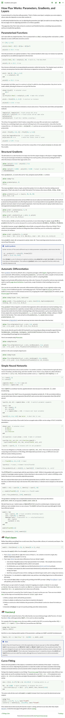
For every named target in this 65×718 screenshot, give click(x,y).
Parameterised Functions (14, 33)
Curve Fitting (8, 661)
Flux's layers (11, 538)
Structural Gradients (11, 152)
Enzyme (50, 289)
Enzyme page (5, 293)
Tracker (3, 289)
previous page (34, 672)
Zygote (44, 272)
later (2, 594)
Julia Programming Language (40, 715)
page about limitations (17, 282)
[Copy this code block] (62, 42)
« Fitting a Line (5, 713)
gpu (16, 621)
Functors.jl (10, 612)
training (34, 708)
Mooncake (19, 337)
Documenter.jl (26, 715)
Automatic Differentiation (15, 269)
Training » (61, 713)
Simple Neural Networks (14, 366)
